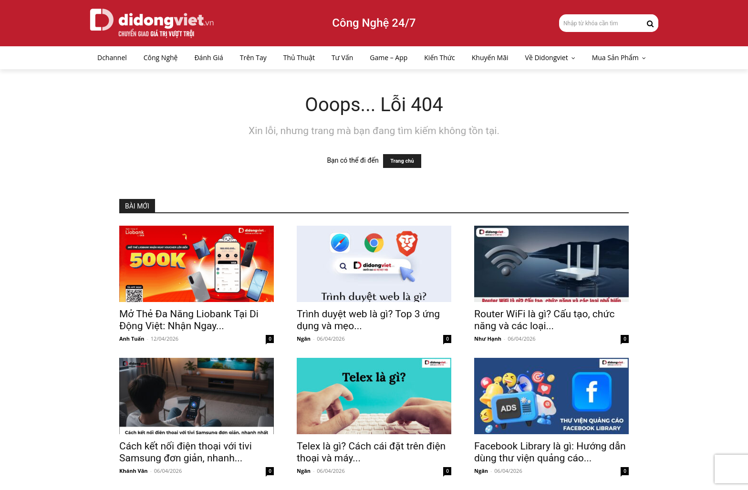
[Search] (650, 22)
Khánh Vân (133, 470)
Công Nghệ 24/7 (374, 23)
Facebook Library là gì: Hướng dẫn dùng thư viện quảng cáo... (550, 452)
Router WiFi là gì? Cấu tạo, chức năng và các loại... (544, 320)
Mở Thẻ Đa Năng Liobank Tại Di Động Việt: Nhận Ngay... (189, 320)
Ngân (304, 338)
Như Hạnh (487, 338)
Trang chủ (402, 161)
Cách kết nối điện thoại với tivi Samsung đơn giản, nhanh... (185, 452)
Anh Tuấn (131, 338)
